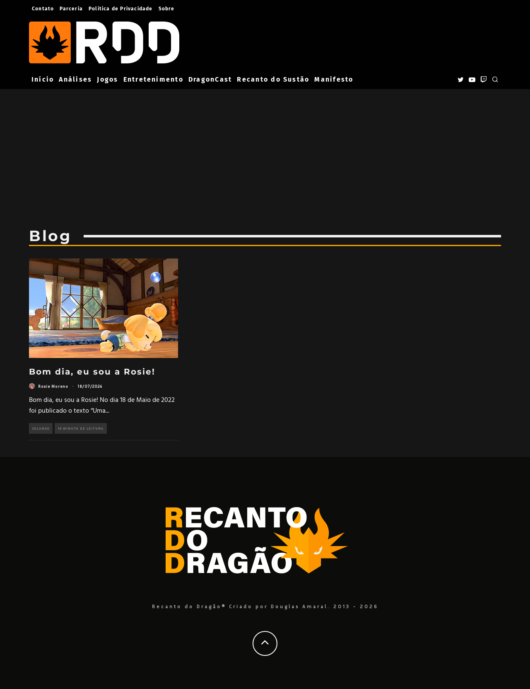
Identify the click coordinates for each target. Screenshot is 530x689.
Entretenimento (153, 79)
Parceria (71, 9)
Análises (75, 79)
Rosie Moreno (53, 386)
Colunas (40, 428)
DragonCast (210, 79)
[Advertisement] (265, 152)
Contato (43, 9)
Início (42, 79)
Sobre (167, 9)
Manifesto (333, 79)
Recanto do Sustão (273, 79)
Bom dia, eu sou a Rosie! (92, 372)
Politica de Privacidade (121, 9)
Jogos (107, 79)
